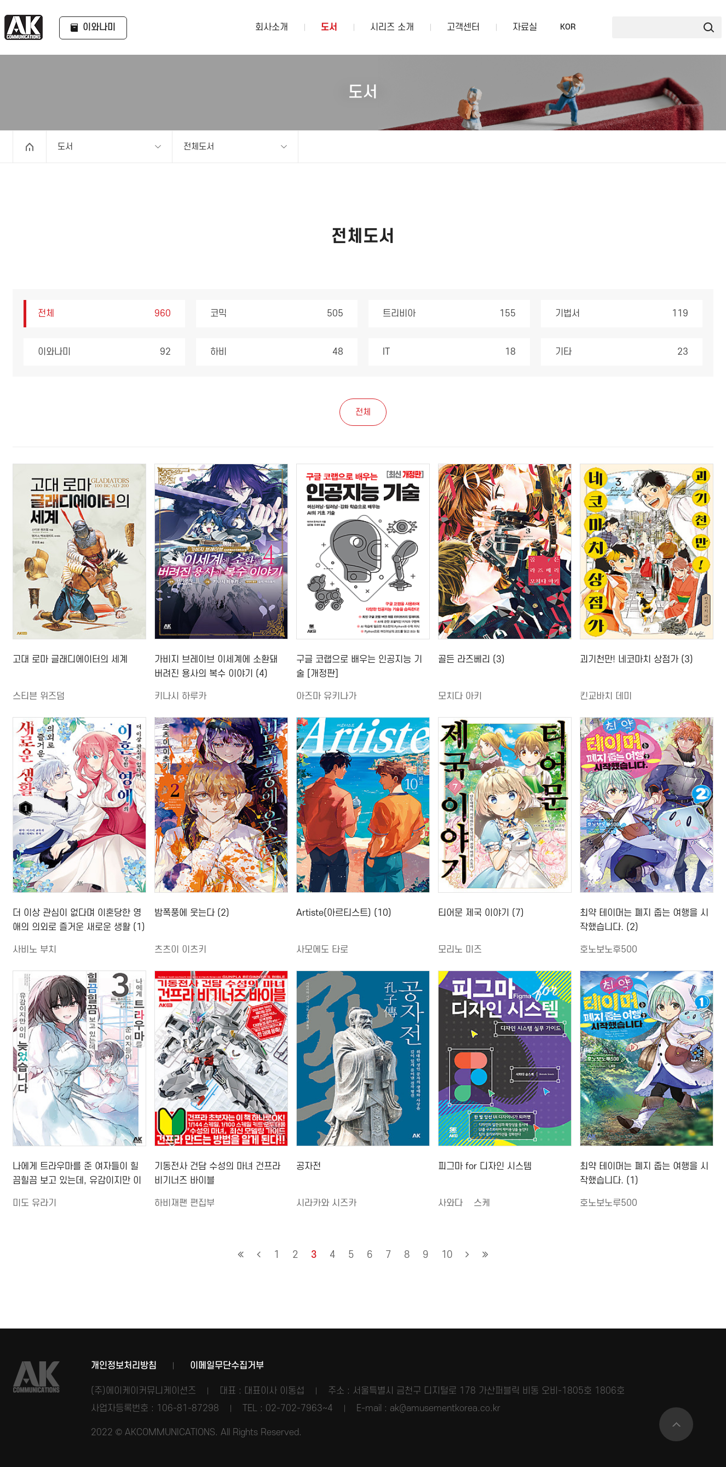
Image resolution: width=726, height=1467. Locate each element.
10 (446, 1255)
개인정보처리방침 (124, 1366)
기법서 (621, 313)
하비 (276, 352)
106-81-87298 (188, 1408)
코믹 (276, 313)
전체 (104, 313)
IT (449, 352)
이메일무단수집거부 (227, 1366)
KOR (567, 27)
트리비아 (449, 313)
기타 (621, 352)
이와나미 (104, 352)
